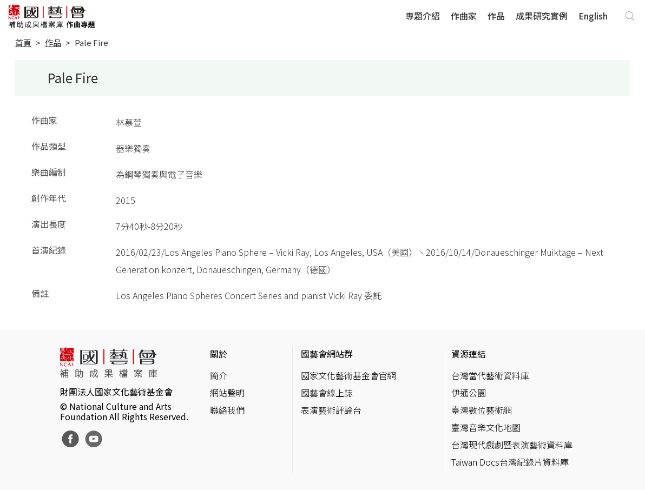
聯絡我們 (227, 409)
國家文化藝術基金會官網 (348, 375)
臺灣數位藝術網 (481, 409)
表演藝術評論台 (331, 409)
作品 (496, 15)
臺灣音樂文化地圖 (486, 427)
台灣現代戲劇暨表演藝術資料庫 (511, 444)
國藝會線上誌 (327, 392)
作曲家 (464, 15)
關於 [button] (218, 353)
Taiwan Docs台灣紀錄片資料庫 (510, 461)
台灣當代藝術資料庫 (490, 375)
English (593, 15)
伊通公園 (468, 392)
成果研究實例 (542, 15)
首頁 (23, 42)
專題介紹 (422, 15)
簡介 (218, 375)
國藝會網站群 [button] (327, 353)
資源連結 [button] (468, 353)
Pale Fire (91, 42)
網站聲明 (227, 392)
